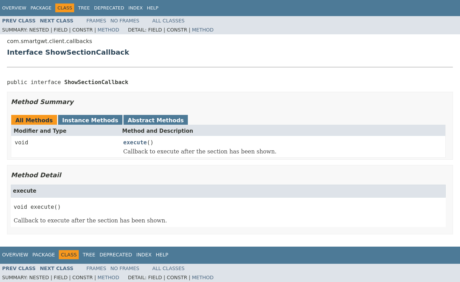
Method (108, 30)
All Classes (168, 20)
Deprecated (109, 8)
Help (152, 8)
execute (135, 142)
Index (135, 8)
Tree (84, 8)
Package (40, 8)
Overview (14, 8)
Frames (96, 20)
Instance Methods (90, 120)
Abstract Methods (156, 120)
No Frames (125, 20)
